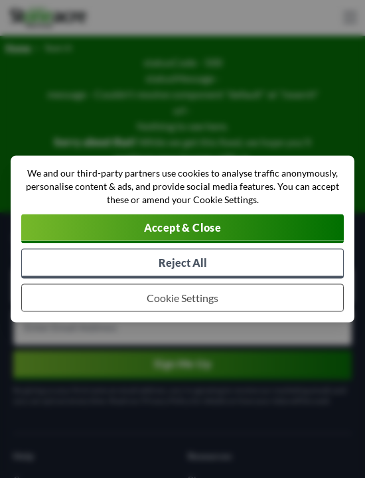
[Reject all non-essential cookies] (182, 264)
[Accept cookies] (182, 229)
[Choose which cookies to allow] (182, 298)
